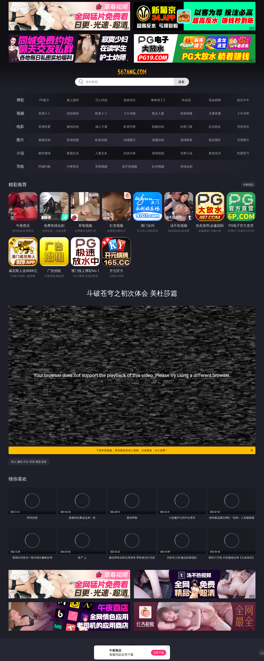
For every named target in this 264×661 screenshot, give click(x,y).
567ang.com (132, 72)
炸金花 (186, 100)
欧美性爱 (129, 126)
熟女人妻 (158, 113)
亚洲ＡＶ (44, 113)
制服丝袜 (158, 126)
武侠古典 (129, 153)
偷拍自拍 (73, 126)
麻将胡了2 (158, 100)
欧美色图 (101, 140)
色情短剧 (186, 166)
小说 (20, 153)
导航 (20, 166)
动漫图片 (129, 140)
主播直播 (215, 113)
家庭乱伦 (73, 153)
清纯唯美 (186, 140)
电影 (20, 126)
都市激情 (44, 153)
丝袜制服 (186, 113)
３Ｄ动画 (129, 113)
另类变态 (243, 126)
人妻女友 (101, 153)
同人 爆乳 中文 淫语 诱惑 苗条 (29, 461)
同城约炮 (44, 166)
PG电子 (44, 100)
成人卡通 (101, 126)
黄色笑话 (215, 153)
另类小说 (186, 153)
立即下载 (158, 652)
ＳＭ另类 (243, 113)
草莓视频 (101, 166)
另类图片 (243, 140)
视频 (20, 113)
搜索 (181, 82)
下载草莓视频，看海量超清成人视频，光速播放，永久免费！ (175, 450)
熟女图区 (215, 140)
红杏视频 (158, 166)
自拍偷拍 (73, 113)
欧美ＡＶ (101, 113)
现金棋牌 (215, 100)
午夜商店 (73, 166)
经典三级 (186, 126)
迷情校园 (158, 153)
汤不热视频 (129, 166)
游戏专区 (129, 100)
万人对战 (101, 100)
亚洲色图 (73, 140)
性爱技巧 (243, 153)
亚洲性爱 (44, 126)
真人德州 (73, 100)
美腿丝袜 (158, 140)
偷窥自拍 (44, 140)
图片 (20, 139)
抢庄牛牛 (243, 100)
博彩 (20, 99)
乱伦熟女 (215, 126)
